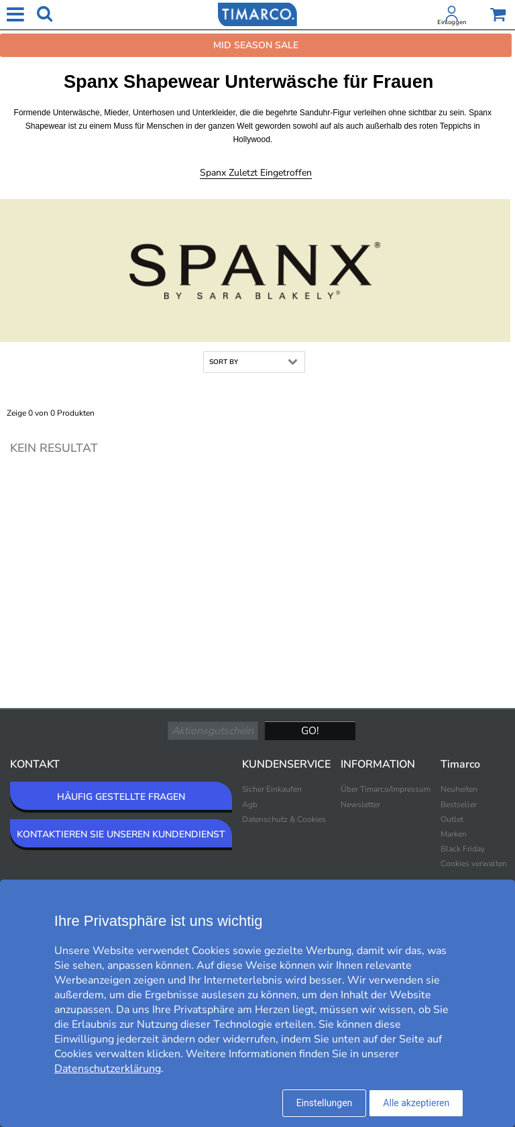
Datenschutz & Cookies (284, 819)
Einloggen (451, 22)
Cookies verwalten (474, 863)
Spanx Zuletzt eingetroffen (256, 172)
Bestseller (459, 804)
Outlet (452, 819)
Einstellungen (324, 1103)
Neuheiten (459, 789)
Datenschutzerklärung (107, 1068)
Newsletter (360, 804)
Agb (250, 804)
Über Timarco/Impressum (386, 789)
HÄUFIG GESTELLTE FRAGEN (121, 796)
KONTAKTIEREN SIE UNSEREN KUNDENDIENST (121, 834)
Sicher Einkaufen (272, 789)
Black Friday (463, 848)
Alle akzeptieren (416, 1103)
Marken (454, 834)
